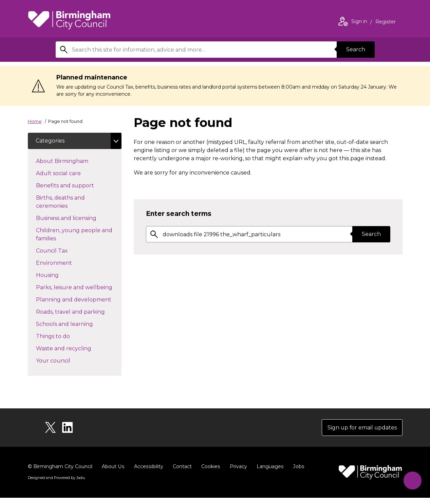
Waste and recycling (75, 348)
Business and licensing (78, 217)
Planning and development (78, 299)
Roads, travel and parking (78, 311)
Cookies (209, 467)
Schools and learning (76, 323)
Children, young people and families (74, 234)
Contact (180, 467)
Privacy (236, 467)
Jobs (296, 467)
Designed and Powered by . (57, 478)
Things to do (65, 335)
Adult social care (70, 173)
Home (35, 121)
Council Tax (64, 250)
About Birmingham (74, 160)
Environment (66, 262)
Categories (50, 140)
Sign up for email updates (361, 427)
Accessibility (147, 467)
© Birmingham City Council (60, 467)
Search (355, 49)
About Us (113, 467)
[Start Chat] (412, 480)
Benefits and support (77, 185)
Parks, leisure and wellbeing (78, 287)
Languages (268, 467)
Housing (59, 274)
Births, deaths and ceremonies (64, 202)
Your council (65, 360)
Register (385, 22)
